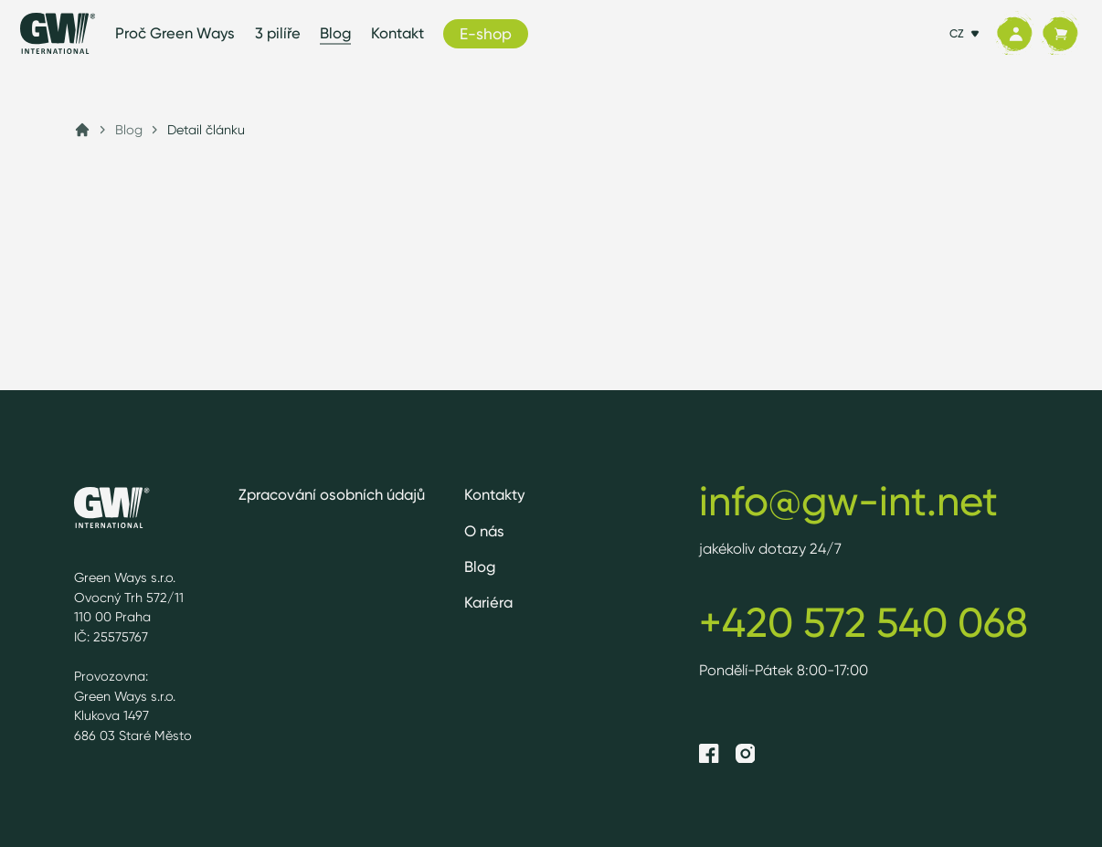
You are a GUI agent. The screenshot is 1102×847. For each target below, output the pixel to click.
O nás (484, 531)
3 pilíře (278, 33)
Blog (335, 33)
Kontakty (494, 494)
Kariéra (488, 602)
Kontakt (397, 33)
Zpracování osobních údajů (331, 494)
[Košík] (1060, 34)
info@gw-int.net (848, 500)
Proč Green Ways (175, 33)
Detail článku (206, 129)
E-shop (486, 33)
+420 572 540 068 (863, 622)
